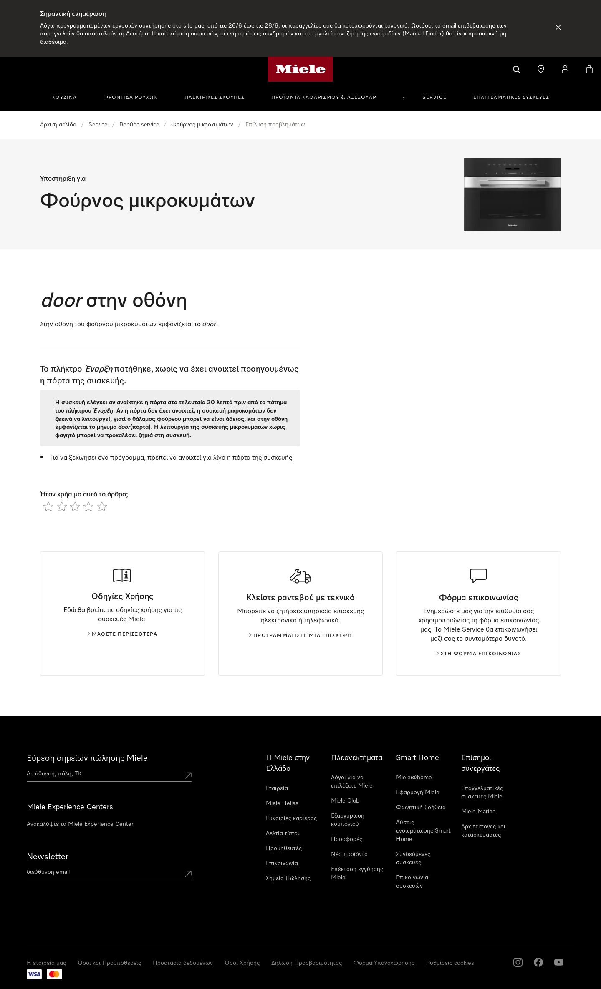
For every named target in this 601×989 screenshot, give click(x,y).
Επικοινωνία (282, 863)
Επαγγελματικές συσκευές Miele (482, 792)
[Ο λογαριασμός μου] (565, 69)
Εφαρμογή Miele (417, 792)
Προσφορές (346, 839)
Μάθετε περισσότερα (122, 634)
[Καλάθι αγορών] (589, 69)
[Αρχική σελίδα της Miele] (300, 69)
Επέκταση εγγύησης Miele (357, 873)
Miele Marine (478, 812)
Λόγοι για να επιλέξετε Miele (352, 782)
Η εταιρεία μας (46, 963)
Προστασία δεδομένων (183, 963)
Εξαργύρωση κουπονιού (347, 820)
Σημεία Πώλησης (288, 878)
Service (434, 97)
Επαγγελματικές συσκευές (511, 97)
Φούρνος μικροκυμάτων (202, 125)
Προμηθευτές (284, 848)
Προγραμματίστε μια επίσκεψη (300, 635)
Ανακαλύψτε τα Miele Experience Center (80, 824)
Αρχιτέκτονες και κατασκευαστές (483, 831)
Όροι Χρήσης (242, 963)
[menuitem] (69, 96)
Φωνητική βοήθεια (421, 807)
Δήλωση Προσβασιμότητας (306, 963)
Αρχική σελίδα (58, 125)
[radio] (48, 506)
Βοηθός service (139, 125)
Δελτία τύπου (283, 833)
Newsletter (47, 857)
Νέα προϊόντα (349, 854)
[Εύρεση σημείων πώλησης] (541, 69)
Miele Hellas (282, 803)
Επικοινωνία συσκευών (412, 882)
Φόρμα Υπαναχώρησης (384, 963)
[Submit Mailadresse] (188, 874)
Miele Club (345, 801)
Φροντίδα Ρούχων (131, 97)
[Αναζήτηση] (517, 69)
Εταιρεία (277, 788)
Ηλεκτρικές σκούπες (214, 97)
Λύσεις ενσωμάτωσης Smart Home (423, 831)
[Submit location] (188, 775)
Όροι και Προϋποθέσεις (109, 963)
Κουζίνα (64, 97)
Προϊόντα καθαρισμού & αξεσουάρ (323, 97)
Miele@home (414, 777)
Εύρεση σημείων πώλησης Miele (87, 758)
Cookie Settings (447, 963)
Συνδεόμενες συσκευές (413, 858)
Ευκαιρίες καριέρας (291, 818)
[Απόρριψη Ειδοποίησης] (558, 27)
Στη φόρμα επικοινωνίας (478, 654)
